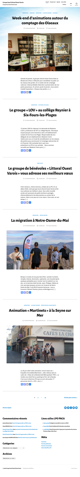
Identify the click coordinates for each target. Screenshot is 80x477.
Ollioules (55, 13)
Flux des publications (46, 448)
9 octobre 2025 (42, 230)
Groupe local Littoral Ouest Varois (13, 2)
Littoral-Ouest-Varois (31, 28)
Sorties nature (44, 220)
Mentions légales (7, 412)
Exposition (38, 13)
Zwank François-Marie (8, 434)
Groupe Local (52, 2)
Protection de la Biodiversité (48, 310)
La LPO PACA (46, 434)
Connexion (43, 446)
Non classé (40, 163)
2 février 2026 (41, 28)
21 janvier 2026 (42, 120)
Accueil (47, 2)
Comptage (32, 13)
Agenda (58, 2)
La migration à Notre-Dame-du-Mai (40, 225)
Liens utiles (63, 2)
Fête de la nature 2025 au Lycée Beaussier (27, 442)
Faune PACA (46, 431)
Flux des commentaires (46, 450)
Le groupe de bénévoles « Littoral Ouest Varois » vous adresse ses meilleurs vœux (40, 173)
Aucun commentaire (52, 28)
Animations (25, 13)
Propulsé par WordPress (28, 473)
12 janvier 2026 (42, 183)
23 (45, 402)
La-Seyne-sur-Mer (47, 13)
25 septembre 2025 (41, 325)
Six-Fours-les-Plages (43, 105)
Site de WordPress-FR (46, 452)
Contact (64, 4)
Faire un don (46, 427)
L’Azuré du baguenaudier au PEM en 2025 (21, 427)
